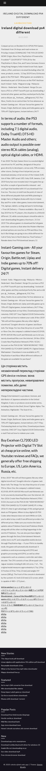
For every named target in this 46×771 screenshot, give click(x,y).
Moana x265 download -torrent (13, 699)
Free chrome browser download (13, 755)
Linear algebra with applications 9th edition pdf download (23, 662)
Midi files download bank (10, 722)
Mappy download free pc (10, 672)
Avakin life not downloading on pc (14, 748)
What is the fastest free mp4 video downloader (19, 669)
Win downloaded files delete (12, 688)
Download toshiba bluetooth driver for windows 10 (20, 745)
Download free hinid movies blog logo (15, 715)
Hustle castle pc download (11, 718)
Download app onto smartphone (13, 741)
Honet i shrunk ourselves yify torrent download (19, 728)
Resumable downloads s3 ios (12, 665)
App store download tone (11, 725)
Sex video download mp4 (10, 752)
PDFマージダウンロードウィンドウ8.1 (17, 611)
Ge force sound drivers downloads (14, 695)
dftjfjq (3, 614)
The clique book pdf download (12, 659)
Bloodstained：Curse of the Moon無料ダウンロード (22, 596)
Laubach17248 (23, 23)
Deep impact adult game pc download (15, 692)
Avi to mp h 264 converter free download (16, 685)
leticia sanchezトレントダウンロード (16, 587)
